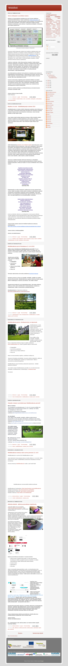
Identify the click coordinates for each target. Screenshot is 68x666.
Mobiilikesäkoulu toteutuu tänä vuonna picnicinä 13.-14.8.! (23, 452)
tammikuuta (50, 75)
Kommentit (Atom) (13, 635)
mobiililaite (39, 238)
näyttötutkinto (54, 28)
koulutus (58, 27)
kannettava (28, 238)
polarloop (12, 629)
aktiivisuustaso (30, 627)
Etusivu (20, 633)
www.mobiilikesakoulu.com (14, 344)
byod (18, 238)
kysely (32, 238)
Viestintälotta (49, 123)
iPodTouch (58, 34)
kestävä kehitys (20, 98)
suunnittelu (28, 98)
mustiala (38, 314)
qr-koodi (58, 25)
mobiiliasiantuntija (49, 35)
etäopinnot (21, 238)
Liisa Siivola (49, 103)
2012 (48, 85)
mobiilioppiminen (51, 15)
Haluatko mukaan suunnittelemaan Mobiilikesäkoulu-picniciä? (24, 403)
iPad (47, 22)
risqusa (48, 125)
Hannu (48, 97)
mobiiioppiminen (49, 32)
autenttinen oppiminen (55, 24)
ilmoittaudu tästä (32, 369)
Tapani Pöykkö (50, 112)
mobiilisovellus (48, 25)
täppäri (55, 37)
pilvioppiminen (57, 29)
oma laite (17, 240)
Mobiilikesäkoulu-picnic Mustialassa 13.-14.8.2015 (21, 246)
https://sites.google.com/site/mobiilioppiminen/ (22, 442)
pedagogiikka (49, 19)
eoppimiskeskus (15, 314)
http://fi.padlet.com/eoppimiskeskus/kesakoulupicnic (21, 423)
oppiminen (48, 18)
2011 (48, 87)
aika (13, 627)
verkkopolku (33, 98)
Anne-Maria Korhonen (51, 92)
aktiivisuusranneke (23, 627)
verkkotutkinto (39, 98)
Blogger (42, 661)
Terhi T (48, 114)
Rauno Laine (49, 110)
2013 (48, 83)
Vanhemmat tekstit (38, 633)
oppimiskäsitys (48, 29)
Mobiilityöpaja (48, 30)
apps (54, 34)
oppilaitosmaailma (49, 33)
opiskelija (55, 22)
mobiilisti (57, 17)
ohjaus (59, 32)
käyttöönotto (58, 30)
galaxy (54, 30)
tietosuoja (51, 37)
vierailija (49, 127)
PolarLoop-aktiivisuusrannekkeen (15, 508)
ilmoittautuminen (25, 314)
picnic (12, 316)
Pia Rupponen (50, 108)
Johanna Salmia (50, 101)
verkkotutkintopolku (12, 100)
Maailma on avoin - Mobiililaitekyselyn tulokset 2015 (21, 106)
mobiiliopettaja (54, 32)
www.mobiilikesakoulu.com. (18, 421)
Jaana (48, 99)
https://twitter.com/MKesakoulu (27, 491)
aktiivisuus (17, 627)
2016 (48, 73)
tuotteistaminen (48, 34)
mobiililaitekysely (11, 240)
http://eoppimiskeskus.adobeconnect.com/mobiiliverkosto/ (25, 412)
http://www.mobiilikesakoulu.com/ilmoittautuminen (19, 291)
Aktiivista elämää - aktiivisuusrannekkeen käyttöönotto (22, 504)
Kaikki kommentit (51, 49)
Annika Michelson (50, 94)
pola (9, 629)
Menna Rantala (50, 105)
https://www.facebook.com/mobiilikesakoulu (31, 488)
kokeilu (53, 27)
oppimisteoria (57, 33)
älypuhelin (48, 24)
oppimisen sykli (57, 35)
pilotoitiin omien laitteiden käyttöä (24, 144)
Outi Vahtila (49, 106)
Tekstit (48, 46)
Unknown (49, 116)
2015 (48, 80)
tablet (59, 18)
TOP (52, 30)
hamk (25, 238)
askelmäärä (35, 627)
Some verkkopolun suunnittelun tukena (18, 16)
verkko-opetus (26, 240)
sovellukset (48, 27)
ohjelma (9, 316)
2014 (48, 82)
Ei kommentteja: (24, 96)
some (24, 98)
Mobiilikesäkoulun (20, 463)
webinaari (58, 23)
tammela (16, 316)
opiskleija (21, 240)
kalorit (40, 627)
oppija (59, 28)
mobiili (35, 238)
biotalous (14, 98)
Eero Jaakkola (50, 95)
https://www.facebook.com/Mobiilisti (26, 489)
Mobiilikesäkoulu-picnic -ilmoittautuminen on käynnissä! (22, 322)
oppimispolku (48, 37)
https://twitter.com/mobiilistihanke (24, 492)
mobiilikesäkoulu (32, 314)
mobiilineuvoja (48, 28)
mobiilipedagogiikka (50, 20)
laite (59, 22)
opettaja (54, 25)
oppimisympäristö (49, 23)
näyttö (50, 22)
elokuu (13, 446)
